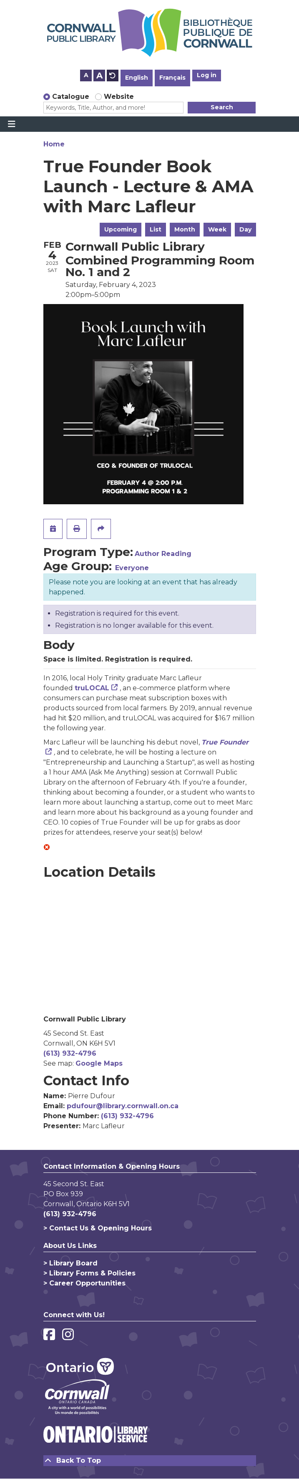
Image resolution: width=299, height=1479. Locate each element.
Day (245, 229)
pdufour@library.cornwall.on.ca (122, 1106)
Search (222, 107)
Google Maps (99, 1063)
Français (172, 77)
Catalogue (70, 97)
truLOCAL (92, 688)
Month (184, 229)
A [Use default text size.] (112, 75)
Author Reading (163, 554)
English (136, 77)
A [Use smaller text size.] (86, 75)
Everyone (132, 568)
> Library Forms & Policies (89, 1273)
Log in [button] (206, 75)
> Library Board (70, 1263)
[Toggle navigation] (11, 124)
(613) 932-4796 (69, 1053)
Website (119, 97)
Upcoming (120, 229)
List (155, 229)
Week (217, 229)
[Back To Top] (149, 1460)
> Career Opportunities (84, 1283)
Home (54, 144)
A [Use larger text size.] (99, 75)
